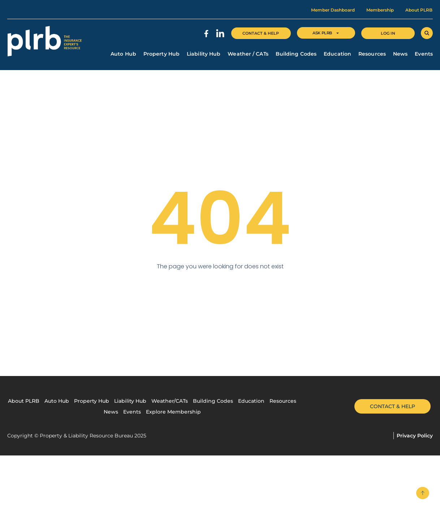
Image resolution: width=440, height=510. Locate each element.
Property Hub (161, 54)
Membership (380, 10)
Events (424, 54)
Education (337, 54)
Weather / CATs (248, 54)
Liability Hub (203, 54)
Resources (372, 54)
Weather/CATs (169, 401)
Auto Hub (123, 54)
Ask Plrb (326, 33)
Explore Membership (173, 412)
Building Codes (296, 54)
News (400, 54)
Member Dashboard (333, 10)
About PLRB (418, 10)
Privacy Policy (415, 435)
